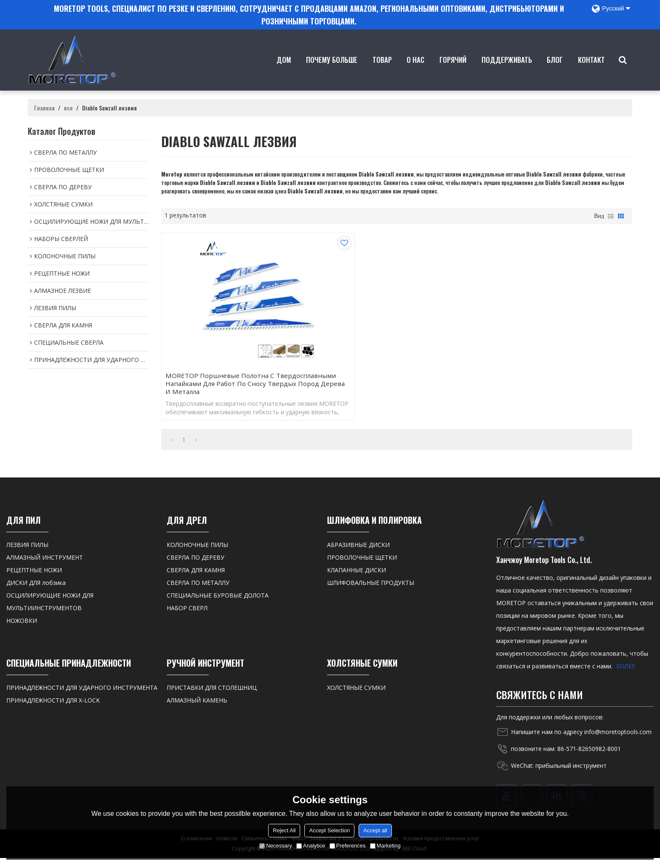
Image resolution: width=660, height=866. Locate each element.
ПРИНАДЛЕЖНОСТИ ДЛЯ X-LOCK (53, 708)
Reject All (284, 830)
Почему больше (333, 71)
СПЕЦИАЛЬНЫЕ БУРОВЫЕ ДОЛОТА (218, 603)
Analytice (310, 845)
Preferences (348, 845)
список (611, 214)
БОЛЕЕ (625, 674)
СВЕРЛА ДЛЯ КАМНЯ (196, 578)
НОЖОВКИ (21, 629)
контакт (592, 71)
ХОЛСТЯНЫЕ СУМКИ (356, 696)
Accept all (375, 830)
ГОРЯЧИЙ (454, 71)
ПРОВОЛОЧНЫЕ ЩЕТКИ (362, 565)
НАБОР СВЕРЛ (187, 616)
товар (383, 71)
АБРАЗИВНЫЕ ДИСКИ (358, 553)
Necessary (275, 845)
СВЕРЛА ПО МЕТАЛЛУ (198, 591)
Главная (44, 106)
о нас (417, 71)
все (68, 106)
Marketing (385, 845)
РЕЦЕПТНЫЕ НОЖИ (34, 578)
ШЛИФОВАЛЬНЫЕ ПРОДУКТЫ (370, 591)
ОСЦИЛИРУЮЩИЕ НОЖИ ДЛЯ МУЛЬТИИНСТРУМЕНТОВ (49, 609)
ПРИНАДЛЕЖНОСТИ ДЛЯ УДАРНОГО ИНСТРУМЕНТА (81, 696)
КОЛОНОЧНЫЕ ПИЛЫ (197, 553)
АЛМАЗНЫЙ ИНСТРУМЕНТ (44, 565)
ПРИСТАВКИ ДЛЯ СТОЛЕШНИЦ (212, 696)
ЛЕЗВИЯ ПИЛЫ (27, 553)
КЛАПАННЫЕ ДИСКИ (356, 578)
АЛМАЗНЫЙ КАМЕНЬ (197, 708)
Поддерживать (507, 71)
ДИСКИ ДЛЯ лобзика (36, 591)
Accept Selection (329, 830)
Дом (285, 71)
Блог (556, 71)
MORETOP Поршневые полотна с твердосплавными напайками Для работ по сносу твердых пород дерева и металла (234, 386)
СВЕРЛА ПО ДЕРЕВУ (195, 565)
